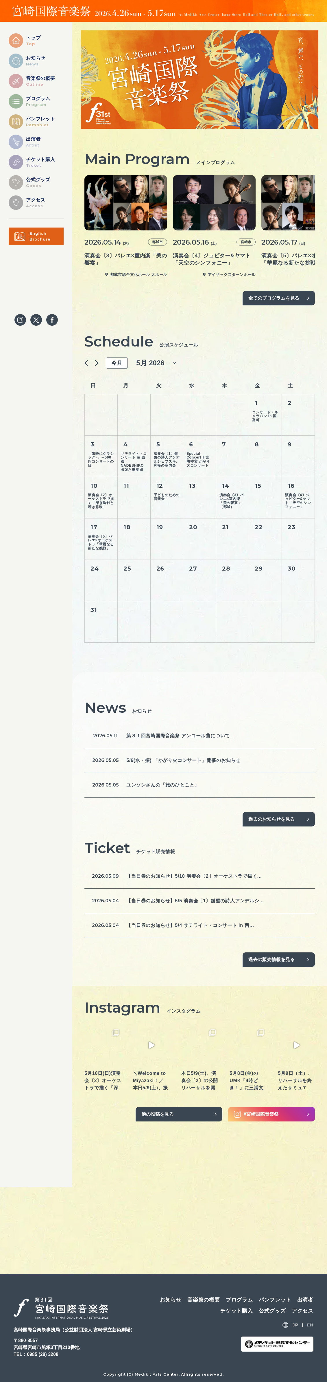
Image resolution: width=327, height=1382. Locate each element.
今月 (116, 363)
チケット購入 (236, 1310)
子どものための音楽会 (167, 497)
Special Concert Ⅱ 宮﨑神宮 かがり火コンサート (198, 460)
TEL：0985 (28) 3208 (36, 1354)
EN (310, 1325)
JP (296, 1325)
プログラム (239, 1299)
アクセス (302, 1310)
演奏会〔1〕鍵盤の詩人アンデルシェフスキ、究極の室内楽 (167, 460)
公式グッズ (272, 1310)
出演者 (305, 1299)
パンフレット (275, 1299)
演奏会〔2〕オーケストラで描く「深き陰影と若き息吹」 (101, 501)
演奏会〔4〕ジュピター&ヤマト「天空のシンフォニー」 (298, 501)
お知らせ (171, 1299)
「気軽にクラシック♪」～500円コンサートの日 (101, 460)
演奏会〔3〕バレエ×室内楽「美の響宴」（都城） (231, 501)
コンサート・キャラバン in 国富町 (265, 416)
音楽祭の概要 (203, 1299)
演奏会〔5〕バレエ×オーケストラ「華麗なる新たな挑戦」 (101, 542)
